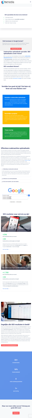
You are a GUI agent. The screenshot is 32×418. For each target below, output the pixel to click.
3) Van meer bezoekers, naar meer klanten (11, 181)
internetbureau (7, 100)
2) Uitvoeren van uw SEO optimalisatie (10, 178)
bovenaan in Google (17, 78)
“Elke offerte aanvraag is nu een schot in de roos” (15, 268)
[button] (16, 169)
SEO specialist (7, 134)
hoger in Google (27, 160)
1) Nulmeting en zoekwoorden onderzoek (10, 169)
